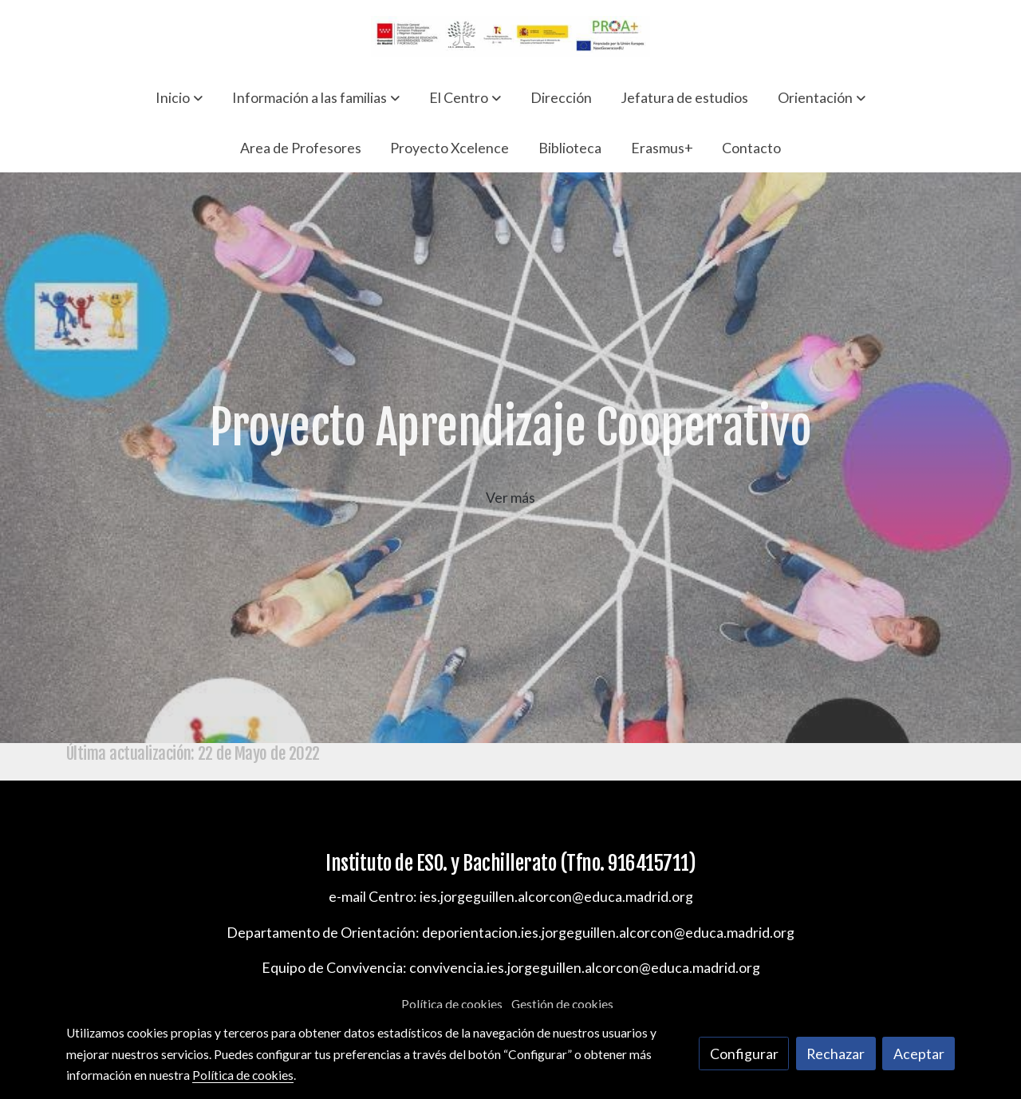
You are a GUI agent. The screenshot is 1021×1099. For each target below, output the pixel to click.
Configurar (744, 1053)
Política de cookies (452, 1004)
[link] (510, 36)
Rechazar (835, 1053)
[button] (179, 97)
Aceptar (918, 1053)
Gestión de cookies (562, 1004)
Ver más (510, 497)
